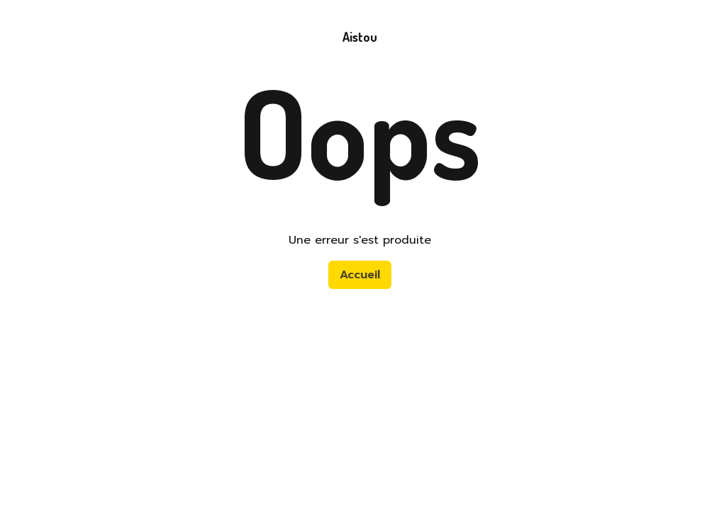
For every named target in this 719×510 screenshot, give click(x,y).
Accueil (360, 274)
